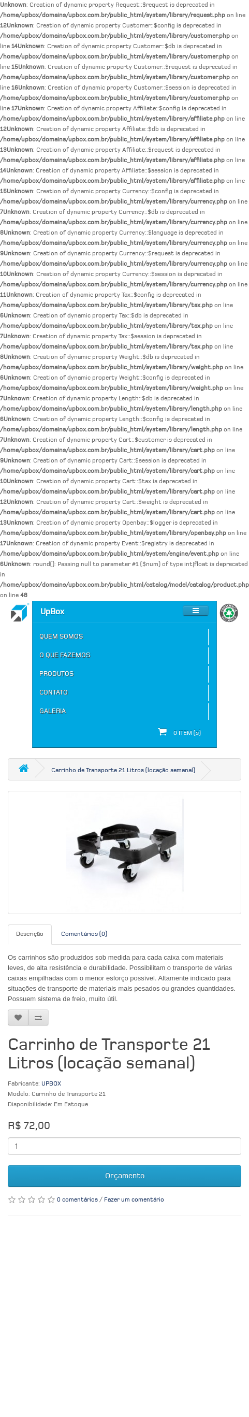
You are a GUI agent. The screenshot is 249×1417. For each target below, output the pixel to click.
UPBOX (51, 1084)
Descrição (29, 934)
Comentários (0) (84, 934)
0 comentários (77, 1200)
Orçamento (124, 1176)
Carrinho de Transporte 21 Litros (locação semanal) (123, 771)
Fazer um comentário (134, 1200)
